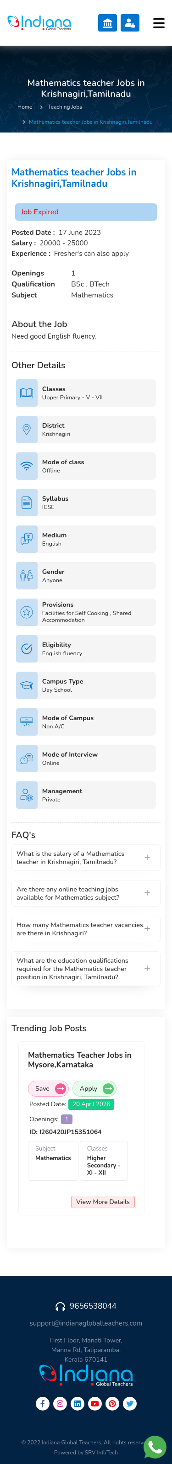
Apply (97, 1088)
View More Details (103, 1202)
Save (50, 1088)
